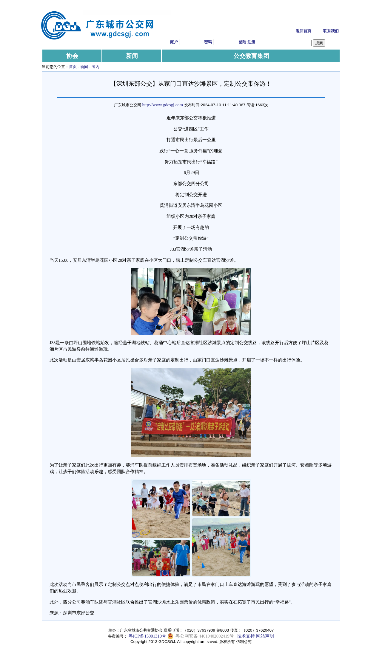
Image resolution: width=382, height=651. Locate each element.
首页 (73, 66)
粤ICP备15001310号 (147, 636)
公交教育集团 (251, 56)
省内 (95, 66)
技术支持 (246, 636)
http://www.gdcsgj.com (162, 104)
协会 (72, 56)
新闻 (132, 56)
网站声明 (265, 636)
